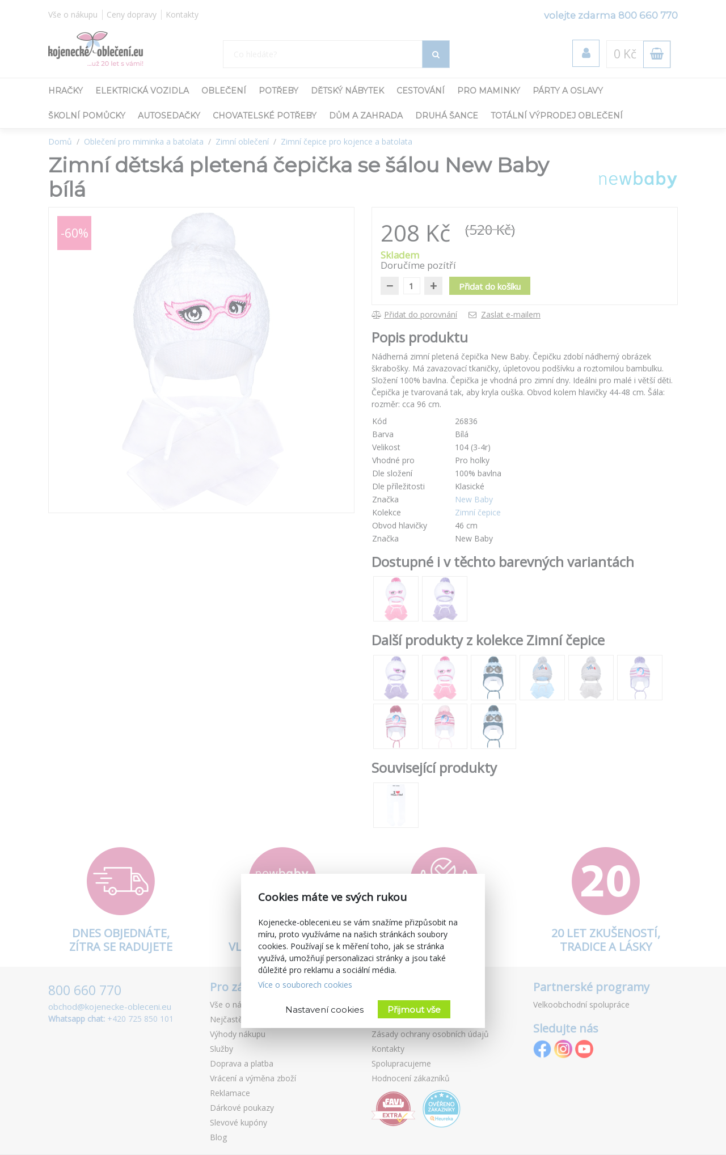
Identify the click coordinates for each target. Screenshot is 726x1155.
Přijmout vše (414, 1009)
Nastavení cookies (324, 1009)
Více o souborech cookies (305, 984)
